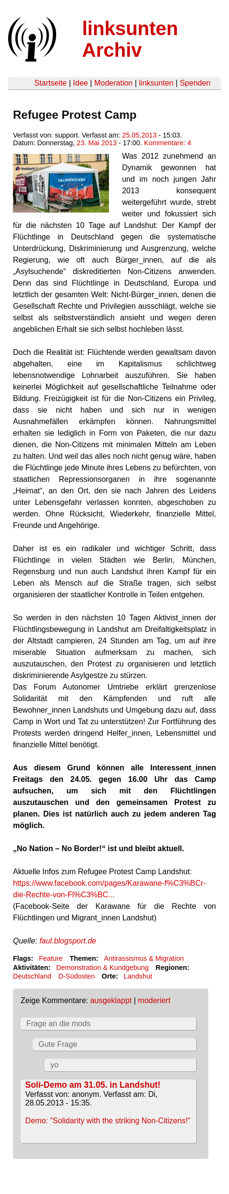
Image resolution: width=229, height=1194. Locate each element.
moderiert (154, 1000)
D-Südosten (76, 976)
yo (54, 1065)
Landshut (138, 976)
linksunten (156, 83)
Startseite (50, 83)
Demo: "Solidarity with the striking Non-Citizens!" (108, 1121)
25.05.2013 (139, 135)
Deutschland (32, 976)
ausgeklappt (111, 1000)
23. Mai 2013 (97, 143)
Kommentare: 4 (167, 143)
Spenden (195, 83)
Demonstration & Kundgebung (102, 967)
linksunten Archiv (130, 39)
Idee (80, 83)
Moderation (113, 83)
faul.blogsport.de (67, 941)
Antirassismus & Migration (143, 958)
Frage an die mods (58, 1023)
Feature (51, 958)
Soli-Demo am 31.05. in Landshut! (93, 1085)
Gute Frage (57, 1044)
